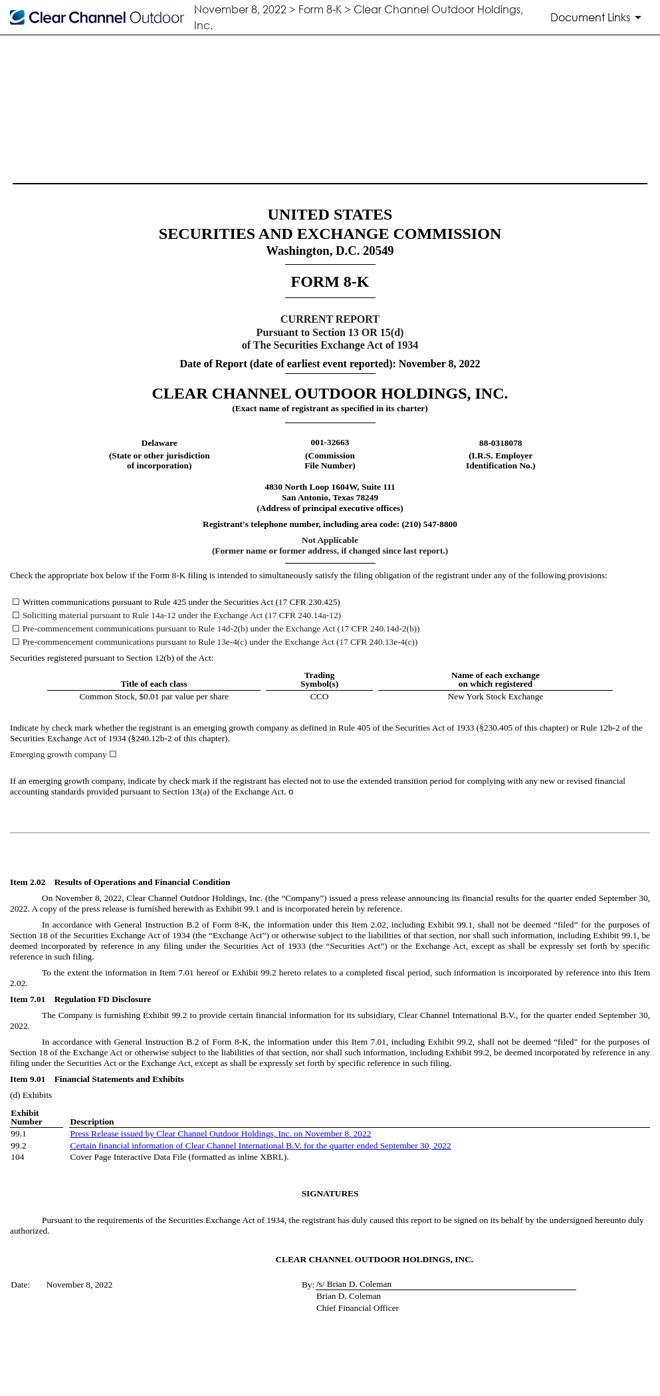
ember (406, 1145)
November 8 (327, 1133)
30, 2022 (434, 1145)
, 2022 (360, 1133)
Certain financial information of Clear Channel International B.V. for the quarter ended (225, 1145)
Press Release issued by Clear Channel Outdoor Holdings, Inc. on (187, 1133)
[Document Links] (598, 17)
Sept (388, 1145)
